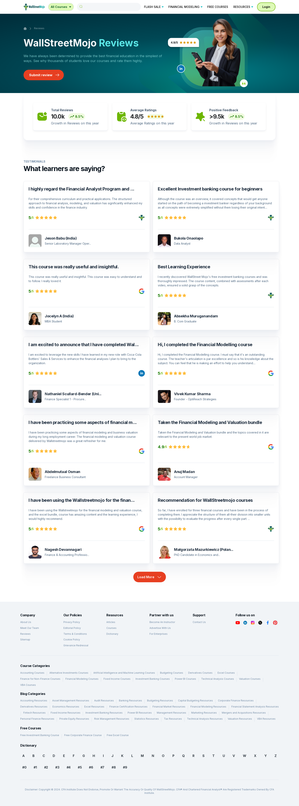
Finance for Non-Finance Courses (40, 678)
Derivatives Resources (33, 706)
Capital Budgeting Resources (195, 700)
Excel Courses (226, 672)
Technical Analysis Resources (205, 718)
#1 (35, 767)
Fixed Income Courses (117, 678)
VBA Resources (266, 718)
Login (266, 7)
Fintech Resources (34, 712)
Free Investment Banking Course (39, 735)
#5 (80, 767)
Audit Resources (104, 700)
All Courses (61, 7)
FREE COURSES (217, 7)
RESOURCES (243, 7)
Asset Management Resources (70, 700)
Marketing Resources (204, 712)
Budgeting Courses (171, 672)
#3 (57, 767)
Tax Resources (173, 718)
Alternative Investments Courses (68, 672)
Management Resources (171, 712)
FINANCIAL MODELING (185, 7)
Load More (149, 577)
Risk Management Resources (111, 718)
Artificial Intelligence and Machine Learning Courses (124, 672)
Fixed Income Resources (65, 712)
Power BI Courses (185, 678)
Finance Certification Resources (128, 706)
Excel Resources (94, 706)
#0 (24, 767)
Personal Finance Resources (37, 718)
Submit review (44, 75)
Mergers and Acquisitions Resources (244, 712)
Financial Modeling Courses (81, 678)
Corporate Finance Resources (236, 700)
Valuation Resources (240, 718)
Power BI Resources (140, 712)
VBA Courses (28, 684)
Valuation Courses (250, 678)
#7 (102, 767)
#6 (91, 767)
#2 (46, 767)
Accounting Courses (32, 672)
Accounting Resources (33, 700)
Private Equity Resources (74, 718)
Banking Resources (130, 700)
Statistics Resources (146, 718)
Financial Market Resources (169, 706)
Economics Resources (65, 706)
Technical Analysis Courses (217, 678)
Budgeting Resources (160, 700)
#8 (114, 767)
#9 (125, 767)
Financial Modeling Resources (208, 706)
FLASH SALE (154, 7)
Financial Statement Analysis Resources (255, 706)
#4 (68, 767)
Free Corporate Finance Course (83, 735)
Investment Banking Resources (104, 712)
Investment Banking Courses (153, 678)
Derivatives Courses (200, 672)
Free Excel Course (118, 735)
